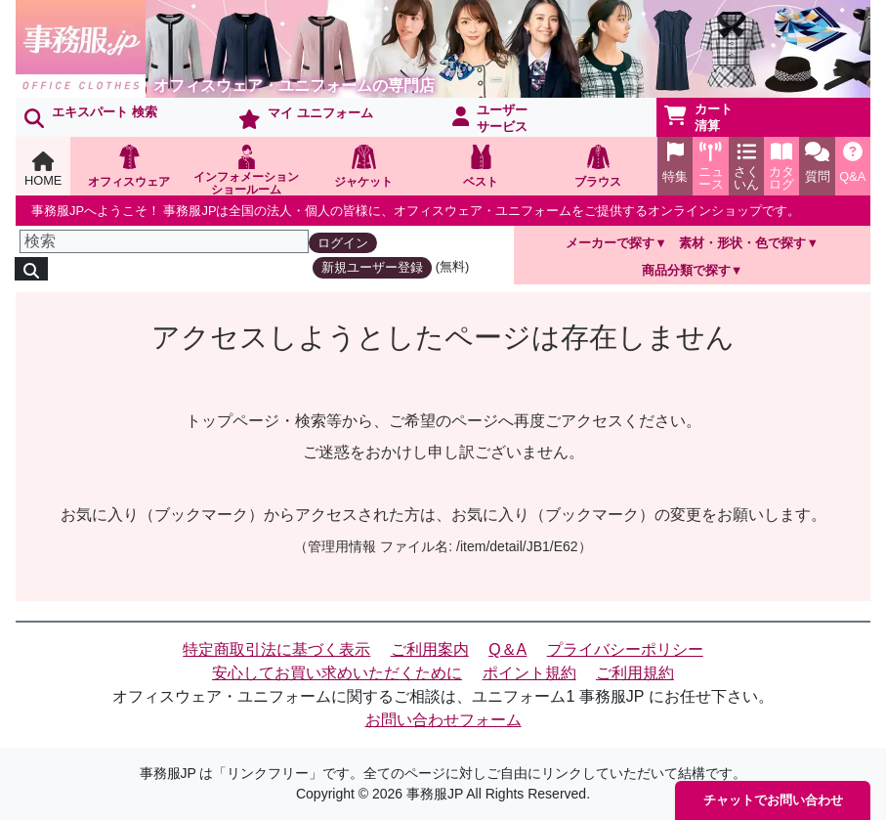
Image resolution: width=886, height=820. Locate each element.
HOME (43, 169)
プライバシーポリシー (625, 649)
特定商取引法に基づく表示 (276, 649)
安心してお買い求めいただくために (337, 673)
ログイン (342, 243)
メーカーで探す (610, 243)
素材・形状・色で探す (742, 243)
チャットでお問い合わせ (773, 800)
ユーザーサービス (490, 118)
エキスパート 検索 (90, 116)
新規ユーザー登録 (372, 267)
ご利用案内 (430, 649)
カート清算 (698, 117)
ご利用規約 (635, 673)
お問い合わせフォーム (443, 720)
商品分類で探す (686, 270)
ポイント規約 (529, 673)
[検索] (164, 241)
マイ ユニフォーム (305, 117)
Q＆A (507, 649)
